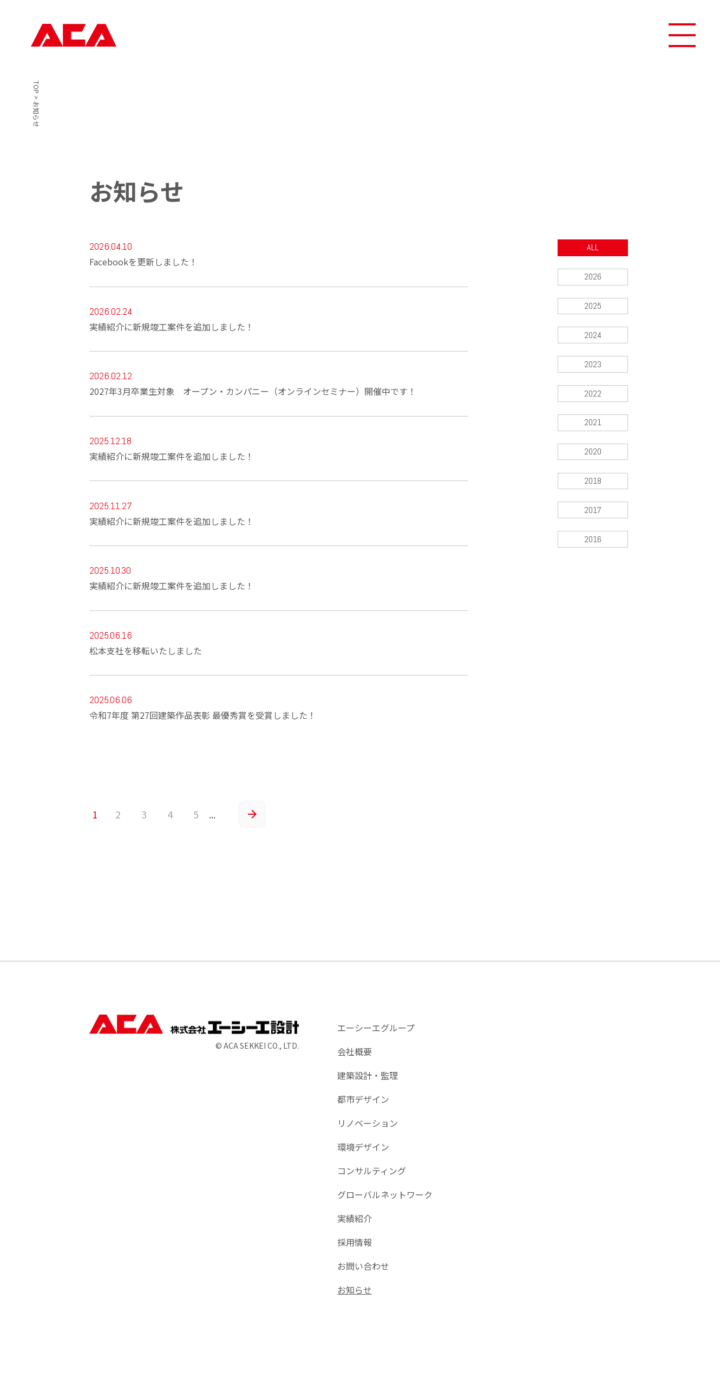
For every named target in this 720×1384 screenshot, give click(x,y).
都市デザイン (363, 1106)
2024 (592, 336)
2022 (592, 395)
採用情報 (354, 1249)
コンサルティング (371, 1178)
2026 (592, 277)
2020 (592, 454)
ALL (593, 248)
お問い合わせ (363, 1273)
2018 (592, 484)
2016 (592, 543)
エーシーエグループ (376, 1035)
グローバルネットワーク (385, 1201)
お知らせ (354, 1297)
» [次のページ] (252, 821)
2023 (592, 366)
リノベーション (367, 1130)
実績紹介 (354, 1225)
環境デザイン (363, 1154)
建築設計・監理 (367, 1082)
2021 (592, 425)
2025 (592, 307)
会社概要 (354, 1058)
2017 (592, 513)
